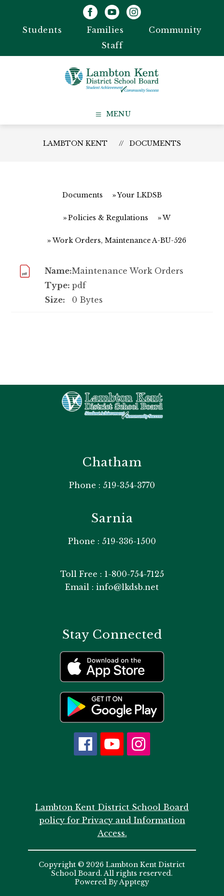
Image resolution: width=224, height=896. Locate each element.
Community (175, 30)
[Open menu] (112, 114)
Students (42, 30)
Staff (112, 45)
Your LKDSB (139, 195)
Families (105, 30)
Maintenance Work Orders (127, 271)
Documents (155, 143)
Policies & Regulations (108, 217)
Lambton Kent (75, 143)
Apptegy (134, 882)
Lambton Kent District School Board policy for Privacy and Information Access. (112, 820)
